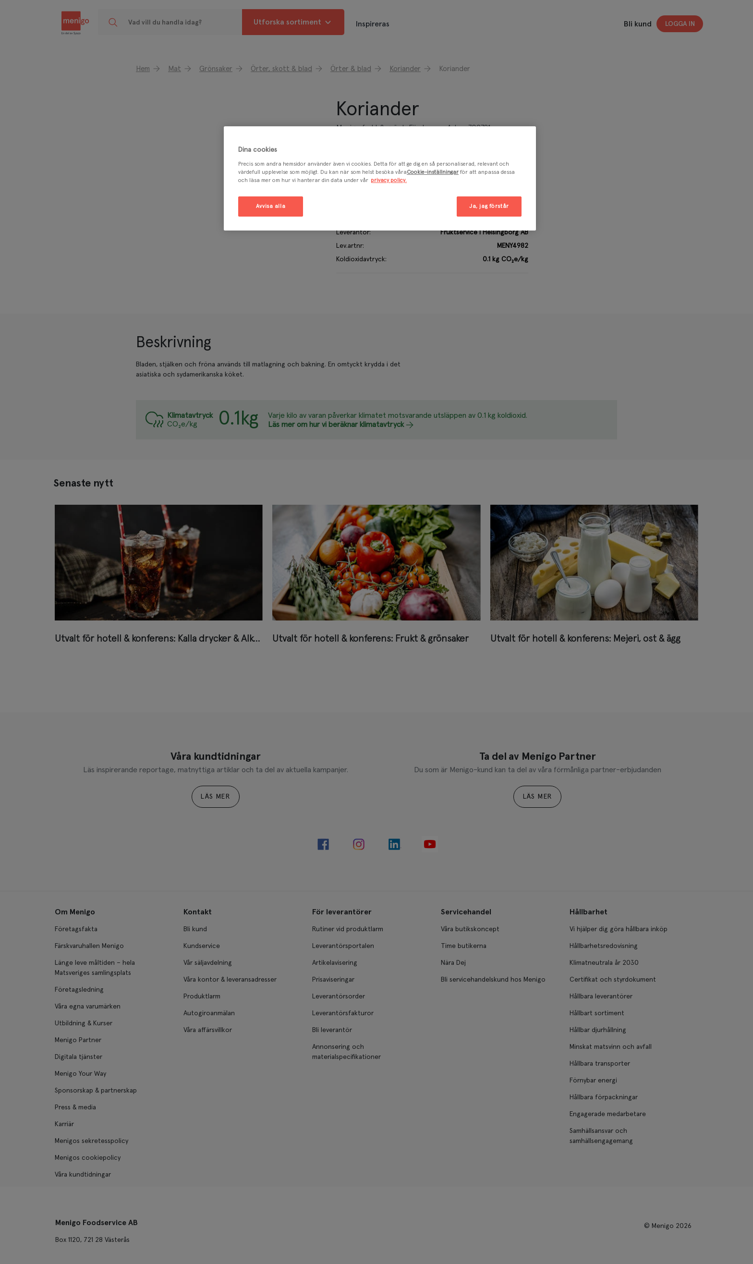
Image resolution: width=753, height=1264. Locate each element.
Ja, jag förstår (489, 206)
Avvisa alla (270, 206)
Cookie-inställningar (433, 172)
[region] (380, 178)
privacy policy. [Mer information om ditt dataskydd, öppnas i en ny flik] (389, 180)
